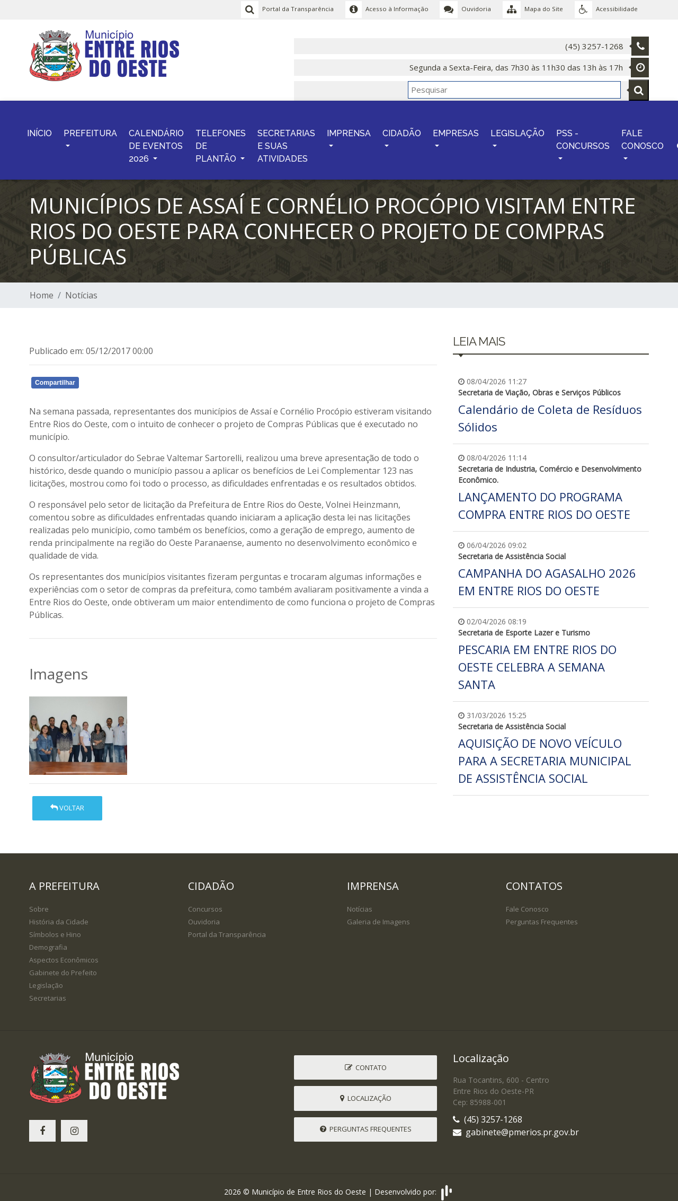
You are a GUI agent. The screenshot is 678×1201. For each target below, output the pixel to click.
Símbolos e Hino (55, 927)
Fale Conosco (527, 901)
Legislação (46, 978)
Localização (365, 1090)
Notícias (81, 288)
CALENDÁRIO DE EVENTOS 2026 (156, 141)
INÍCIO (39, 128)
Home (41, 288)
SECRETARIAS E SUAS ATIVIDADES (286, 141)
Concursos (205, 901)
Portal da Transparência (227, 927)
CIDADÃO (401, 128)
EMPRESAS (456, 128)
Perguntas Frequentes (542, 914)
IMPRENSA (349, 128)
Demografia (48, 939)
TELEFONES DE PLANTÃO (220, 141)
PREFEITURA (90, 128)
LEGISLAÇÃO (517, 128)
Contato (366, 1059)
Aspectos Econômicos (64, 952)
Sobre (39, 901)
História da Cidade (58, 914)
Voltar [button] (67, 800)
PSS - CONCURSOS (583, 134)
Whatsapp (151, 377)
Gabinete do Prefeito (63, 965)
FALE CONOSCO (642, 134)
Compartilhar (55, 375)
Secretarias (47, 990)
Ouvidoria (204, 914)
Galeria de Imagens (378, 914)
